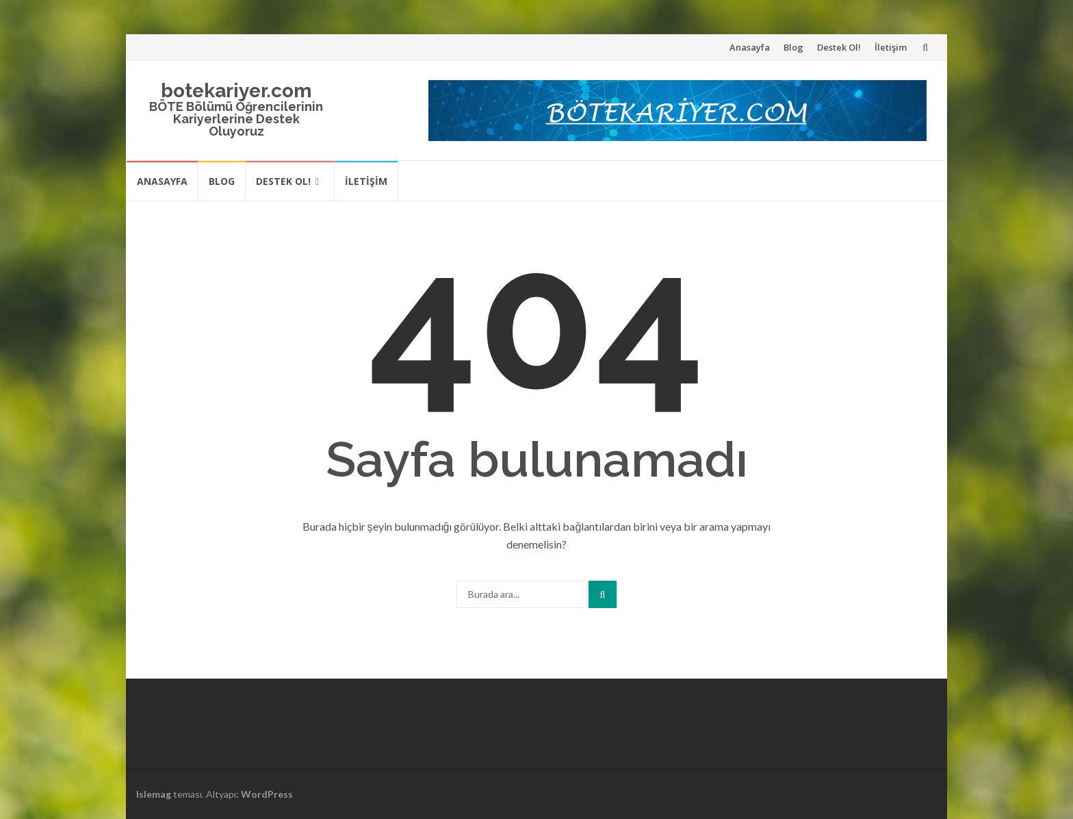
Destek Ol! (839, 47)
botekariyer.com (236, 90)
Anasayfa (749, 47)
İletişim (891, 47)
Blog (793, 47)
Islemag (153, 794)
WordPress (267, 794)
